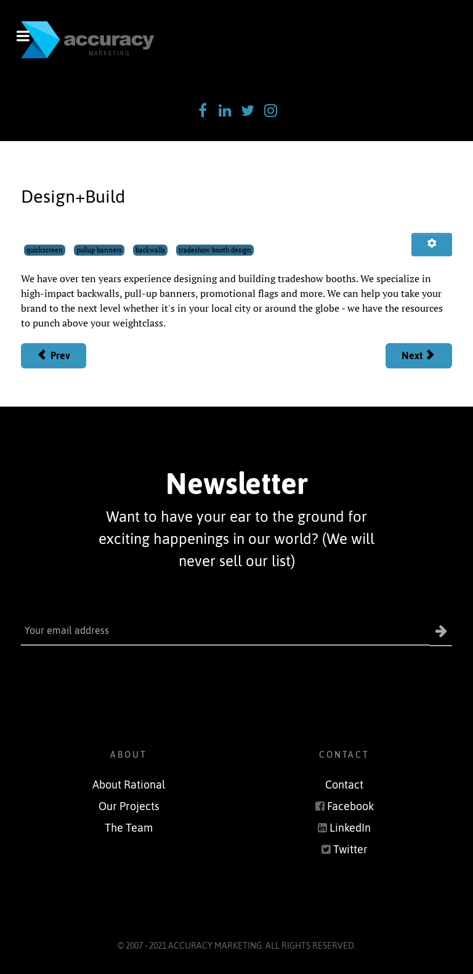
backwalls (150, 249)
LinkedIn (350, 828)
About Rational (128, 785)
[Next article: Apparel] (419, 356)
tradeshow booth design (215, 249)
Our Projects (129, 806)
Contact (344, 785)
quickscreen (44, 249)
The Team (129, 828)
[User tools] (431, 244)
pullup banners (99, 249)
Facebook (350, 806)
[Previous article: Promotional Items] (53, 356)
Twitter (350, 849)
